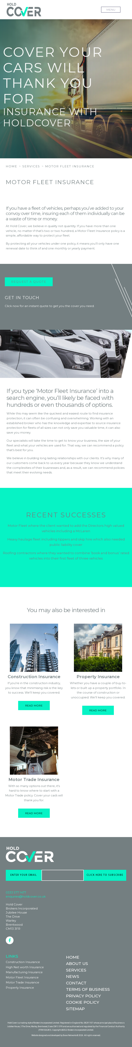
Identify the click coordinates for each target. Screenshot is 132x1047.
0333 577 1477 (16, 892)
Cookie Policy (82, 1002)
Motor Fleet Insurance (22, 977)
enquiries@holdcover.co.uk (26, 896)
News (72, 976)
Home (72, 957)
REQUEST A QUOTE (65, 196)
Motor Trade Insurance (33, 780)
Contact (76, 983)
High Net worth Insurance (25, 967)
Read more (34, 705)
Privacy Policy (83, 995)
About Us (77, 963)
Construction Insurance (34, 677)
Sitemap (75, 1008)
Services (76, 970)
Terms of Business (88, 989)
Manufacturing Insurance (24, 972)
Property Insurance (98, 677)
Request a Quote (28, 282)
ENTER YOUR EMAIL (23, 875)
